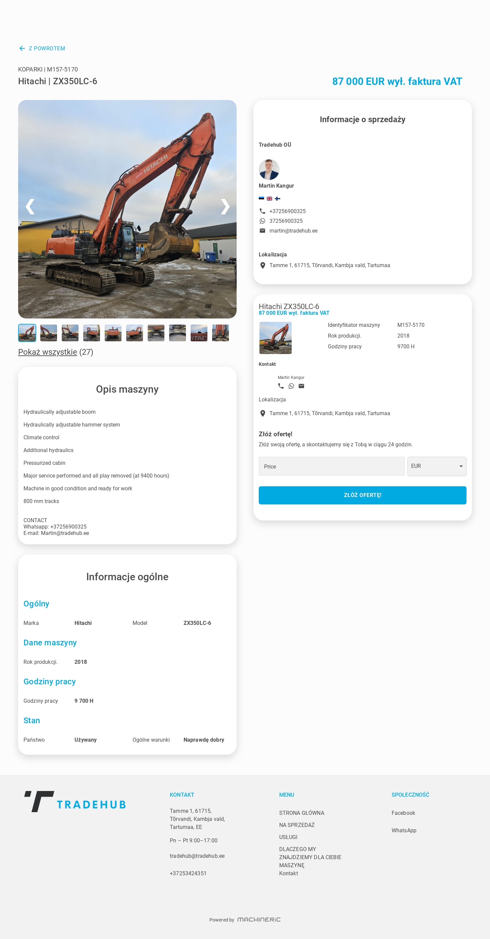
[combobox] (437, 466)
